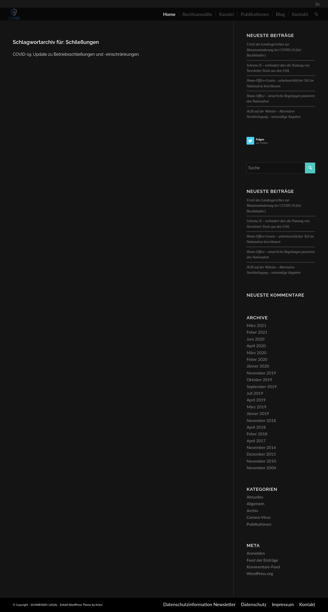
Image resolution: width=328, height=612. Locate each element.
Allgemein (255, 503)
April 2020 (256, 345)
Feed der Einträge (262, 560)
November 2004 (261, 467)
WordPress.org (260, 573)
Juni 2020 (255, 338)
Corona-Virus (258, 517)
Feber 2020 (257, 359)
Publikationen (259, 524)
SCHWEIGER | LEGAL (43, 604)
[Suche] (316, 14)
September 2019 (261, 386)
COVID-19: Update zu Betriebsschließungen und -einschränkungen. (76, 54)
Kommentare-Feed (263, 566)
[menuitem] (169, 14)
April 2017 (256, 440)
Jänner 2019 (258, 413)
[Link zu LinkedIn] (317, 4)
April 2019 (256, 399)
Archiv (252, 510)
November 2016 (261, 447)
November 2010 (261, 460)
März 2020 (256, 352)
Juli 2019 (255, 393)
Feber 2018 (257, 433)
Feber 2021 (257, 331)
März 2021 (256, 325)
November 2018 (261, 420)
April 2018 (256, 427)
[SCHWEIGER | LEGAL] (14, 14)
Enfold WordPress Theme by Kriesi (81, 604)
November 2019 (261, 372)
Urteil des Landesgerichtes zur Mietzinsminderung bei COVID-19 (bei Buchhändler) (274, 49)
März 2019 (256, 406)
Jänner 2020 (258, 365)
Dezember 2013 (261, 453)
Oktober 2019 (259, 379)
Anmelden (256, 553)
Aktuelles (255, 496)
